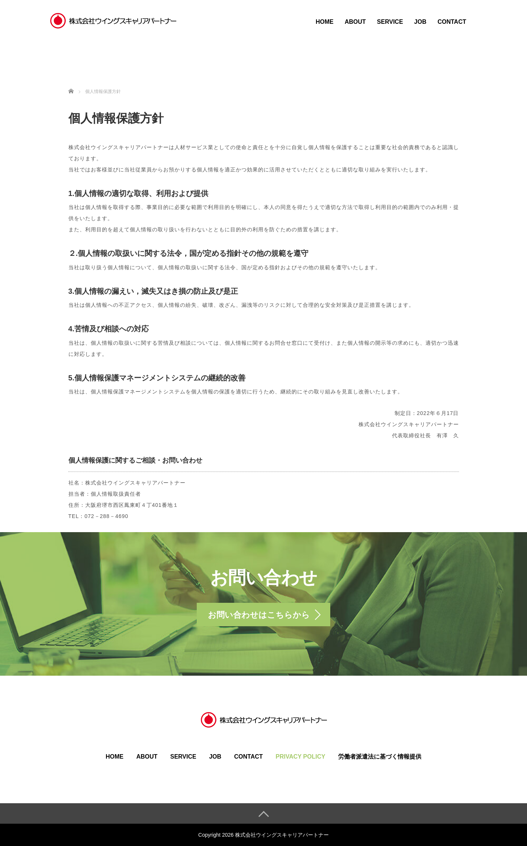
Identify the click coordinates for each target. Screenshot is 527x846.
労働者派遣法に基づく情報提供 (379, 756)
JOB (420, 22)
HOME (325, 22)
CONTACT (451, 22)
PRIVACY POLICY (300, 756)
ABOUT (355, 22)
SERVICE (390, 22)
